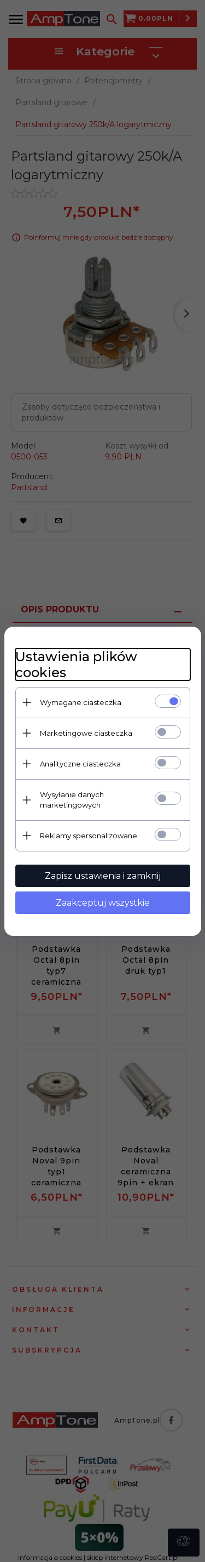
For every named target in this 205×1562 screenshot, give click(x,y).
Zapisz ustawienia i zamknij (103, 876)
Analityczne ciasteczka (80, 763)
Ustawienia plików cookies (76, 664)
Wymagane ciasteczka (80, 702)
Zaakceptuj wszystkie (103, 903)
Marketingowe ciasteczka (86, 733)
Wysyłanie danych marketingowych (72, 799)
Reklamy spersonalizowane (88, 835)
